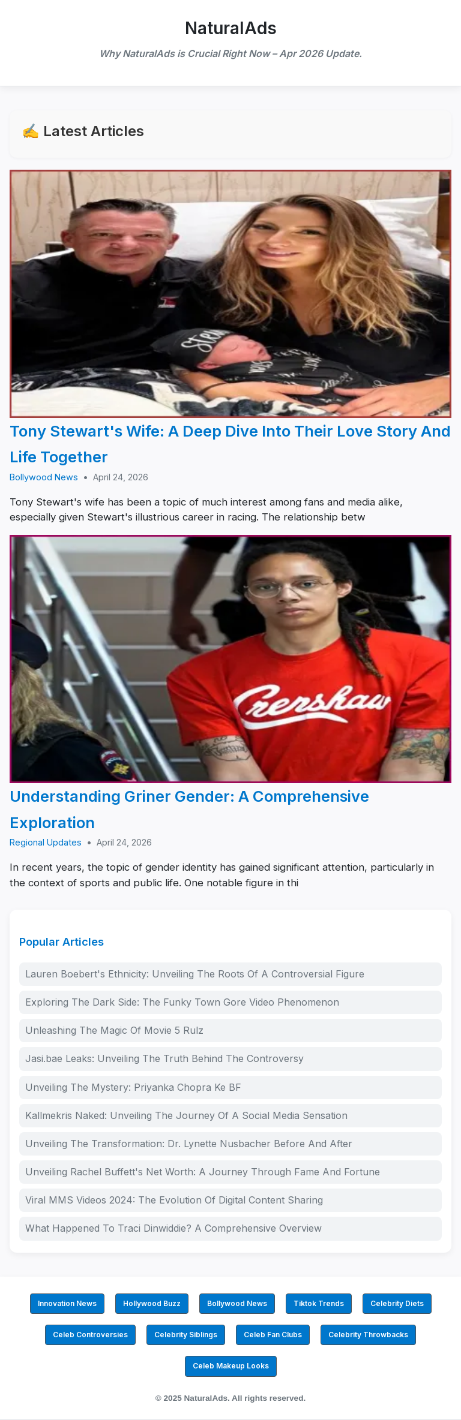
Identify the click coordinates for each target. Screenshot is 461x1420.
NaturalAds (231, 28)
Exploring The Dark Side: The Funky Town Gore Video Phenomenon (182, 1002)
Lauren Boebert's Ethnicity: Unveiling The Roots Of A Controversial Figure (194, 974)
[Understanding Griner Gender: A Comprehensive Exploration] (230, 659)
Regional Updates (46, 842)
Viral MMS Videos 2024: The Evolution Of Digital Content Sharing (174, 1200)
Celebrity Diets (397, 1303)
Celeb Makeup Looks (231, 1365)
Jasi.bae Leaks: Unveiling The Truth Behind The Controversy (164, 1058)
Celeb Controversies (90, 1334)
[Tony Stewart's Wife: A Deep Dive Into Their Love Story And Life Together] (230, 294)
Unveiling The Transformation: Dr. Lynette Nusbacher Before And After (188, 1144)
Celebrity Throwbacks (368, 1334)
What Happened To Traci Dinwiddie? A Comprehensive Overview (173, 1228)
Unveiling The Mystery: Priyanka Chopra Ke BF (133, 1087)
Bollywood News (44, 477)
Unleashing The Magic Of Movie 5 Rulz (114, 1030)
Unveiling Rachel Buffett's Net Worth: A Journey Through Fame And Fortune (202, 1172)
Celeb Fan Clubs (273, 1334)
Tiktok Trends (319, 1303)
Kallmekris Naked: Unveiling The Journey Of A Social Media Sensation (186, 1115)
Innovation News (67, 1303)
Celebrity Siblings (185, 1334)
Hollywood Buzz (152, 1303)
